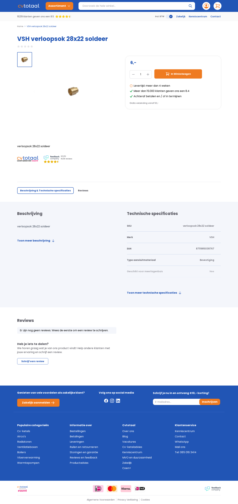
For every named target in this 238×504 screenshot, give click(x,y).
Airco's (21, 436)
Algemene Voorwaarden (101, 499)
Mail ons (180, 447)
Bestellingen (78, 431)
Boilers (21, 452)
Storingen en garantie (84, 452)
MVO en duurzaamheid (137, 457)
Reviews (83, 190)
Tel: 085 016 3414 (185, 452)
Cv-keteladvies (132, 447)
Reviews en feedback (83, 457)
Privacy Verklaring (128, 499)
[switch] (169, 16)
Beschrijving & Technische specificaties (45, 190)
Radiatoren (24, 442)
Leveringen (77, 442)
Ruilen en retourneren (84, 447)
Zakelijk (180, 16)
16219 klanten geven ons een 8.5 (35, 16)
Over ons (128, 431)
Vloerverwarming (28, 457)
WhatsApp (182, 442)
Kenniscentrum (198, 16)
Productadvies (79, 463)
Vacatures (129, 442)
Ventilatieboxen (27, 447)
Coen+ (126, 468)
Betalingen (77, 436)
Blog (125, 436)
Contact (215, 16)
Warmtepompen (28, 463)
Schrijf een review (32, 361)
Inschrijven (210, 402)
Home (20, 26)
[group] (24, 59)
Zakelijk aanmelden (38, 403)
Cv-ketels (23, 431)
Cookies (145, 499)
